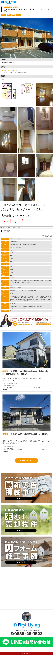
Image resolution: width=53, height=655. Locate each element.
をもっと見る (26, 461)
